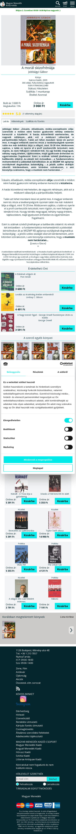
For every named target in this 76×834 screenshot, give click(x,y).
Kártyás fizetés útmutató (29, 725)
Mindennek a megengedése (38, 459)
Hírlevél (20, 714)
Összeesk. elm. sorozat (28, 682)
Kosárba (65, 105)
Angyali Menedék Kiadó (28, 748)
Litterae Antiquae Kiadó (28, 759)
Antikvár (20, 672)
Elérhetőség (22, 711)
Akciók (19, 679)
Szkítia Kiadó (23, 755)
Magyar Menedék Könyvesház (11, 5)
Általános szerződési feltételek (32, 732)
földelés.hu (38, 831)
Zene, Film (21, 668)
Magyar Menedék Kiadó (29, 745)
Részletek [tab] (38, 372)
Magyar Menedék (31, 796)
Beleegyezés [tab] (13, 372)
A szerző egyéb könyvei (38, 338)
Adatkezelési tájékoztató (29, 736)
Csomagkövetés (24, 729)
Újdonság (21, 675)
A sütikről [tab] (63, 372)
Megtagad (38, 468)
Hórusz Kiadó (23, 752)
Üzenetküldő (23, 718)
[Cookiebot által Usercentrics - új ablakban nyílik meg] (60, 364)
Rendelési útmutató (26, 722)
